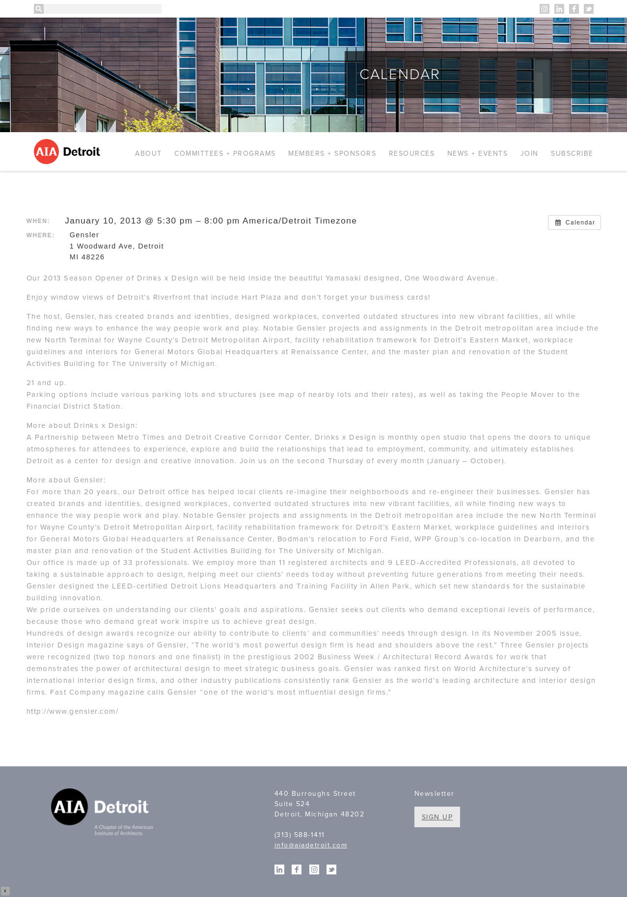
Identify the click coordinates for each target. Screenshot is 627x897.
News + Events (477, 153)
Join (529, 153)
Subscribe (572, 153)
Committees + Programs (225, 153)
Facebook (574, 9)
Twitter (589, 9)
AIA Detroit (68, 151)
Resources (412, 153)
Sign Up (437, 817)
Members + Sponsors (332, 153)
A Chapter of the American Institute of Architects (103, 813)
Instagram (544, 9)
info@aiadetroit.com (311, 845)
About (148, 153)
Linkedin (559, 9)
